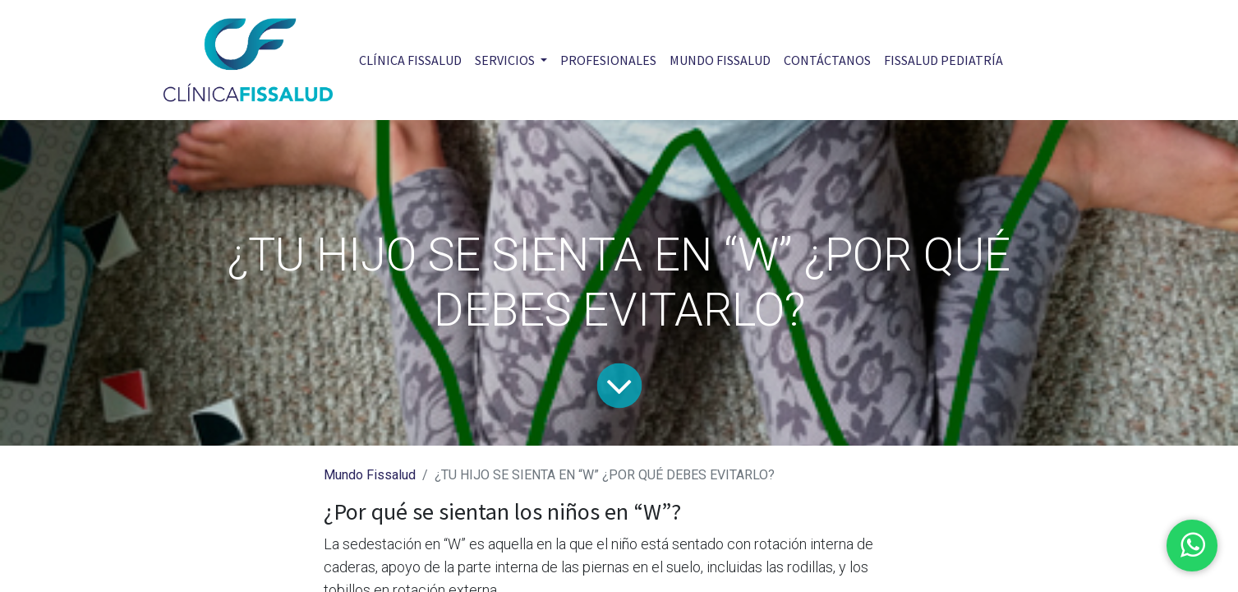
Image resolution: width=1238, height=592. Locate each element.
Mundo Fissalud (370, 475)
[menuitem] (410, 60)
